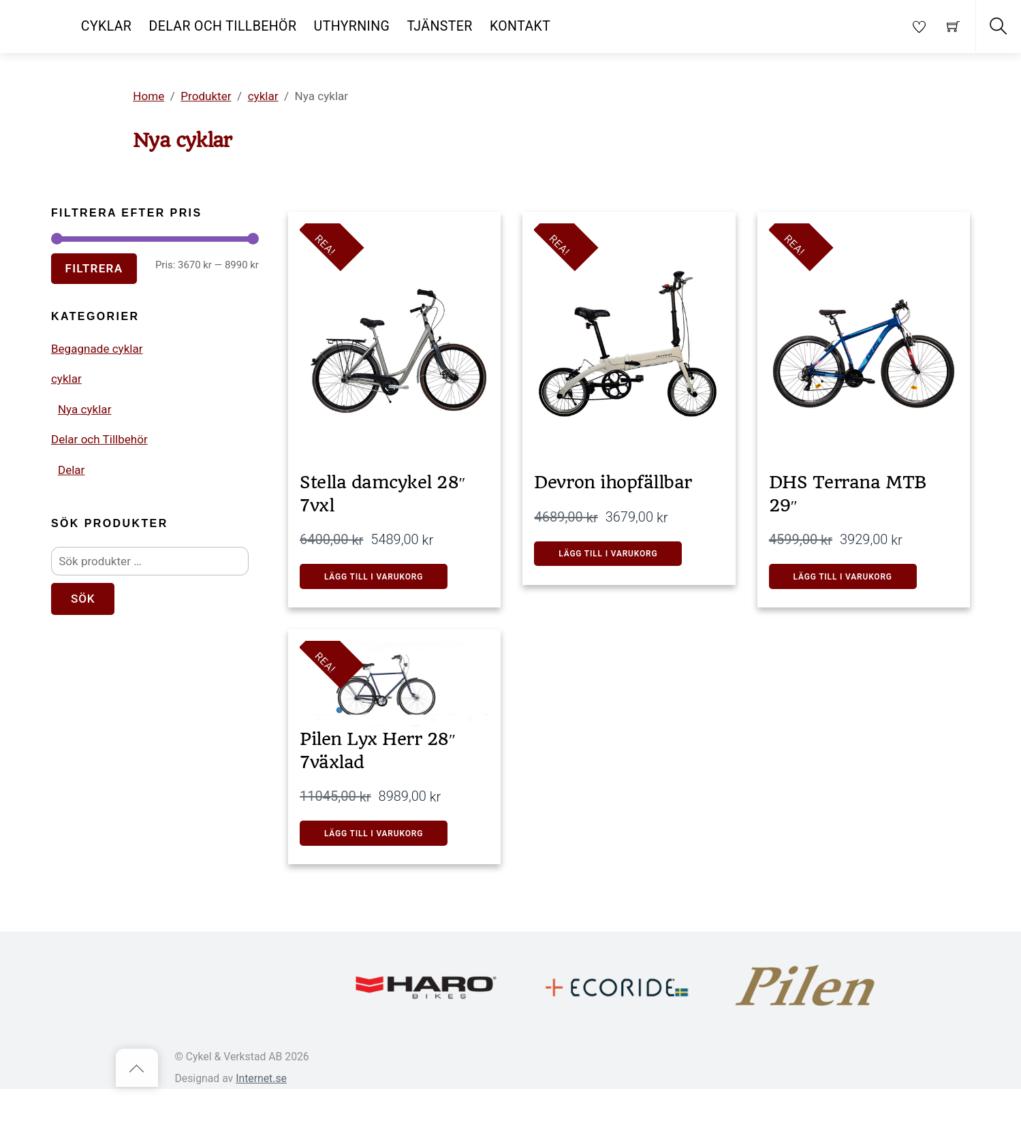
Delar (73, 531)
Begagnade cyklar (103, 392)
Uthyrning (352, 26)
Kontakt (520, 26)
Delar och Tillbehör (223, 26)
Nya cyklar (88, 461)
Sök (87, 674)
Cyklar (106, 26)
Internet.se (261, 1113)
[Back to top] (137, 1103)
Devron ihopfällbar (625, 484)
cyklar (68, 427)
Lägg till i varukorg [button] (620, 564)
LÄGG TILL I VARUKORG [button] (386, 591)
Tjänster (440, 26)
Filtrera (100, 284)
